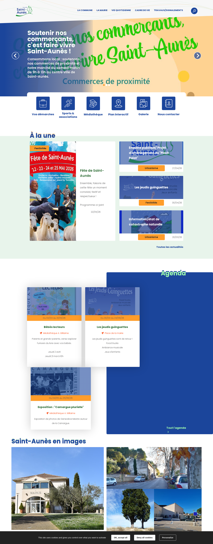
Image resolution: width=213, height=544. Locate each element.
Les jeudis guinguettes (151, 187)
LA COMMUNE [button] (84, 10)
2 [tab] (106, 85)
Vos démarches (43, 114)
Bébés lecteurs (47, 322)
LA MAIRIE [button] (101, 10)
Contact (69, 528)
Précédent (15, 55)
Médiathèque (93, 114)
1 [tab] (104, 85)
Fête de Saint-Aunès (92, 173)
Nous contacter (169, 114)
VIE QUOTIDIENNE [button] (120, 10)
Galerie (143, 114)
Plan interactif (118, 114)
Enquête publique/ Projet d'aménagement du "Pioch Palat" (149, 153)
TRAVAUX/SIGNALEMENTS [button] (167, 10)
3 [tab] (109, 85)
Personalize (167, 538)
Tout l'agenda (176, 364)
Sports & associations (68, 115)
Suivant (197, 55)
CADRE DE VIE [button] (141, 10)
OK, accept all (120, 538)
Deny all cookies (145, 538)
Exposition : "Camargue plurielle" (138, 324)
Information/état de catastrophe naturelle (145, 222)
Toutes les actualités (169, 247)
